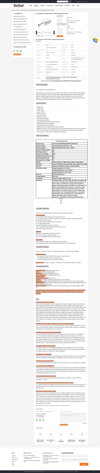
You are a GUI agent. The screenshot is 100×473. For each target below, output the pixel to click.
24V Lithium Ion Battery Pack (19, 32)
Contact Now (59, 36)
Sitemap (13, 464)
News (73, 5)
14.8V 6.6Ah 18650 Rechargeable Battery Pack (32, 461)
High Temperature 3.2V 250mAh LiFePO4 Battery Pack (81, 441)
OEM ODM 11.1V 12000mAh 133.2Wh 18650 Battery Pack (31, 458)
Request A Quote (79, 1)
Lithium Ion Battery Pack (18, 24)
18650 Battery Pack (17, 16)
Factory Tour (50, 5)
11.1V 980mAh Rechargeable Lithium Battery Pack (50, 459)
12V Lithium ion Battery (18, 29)
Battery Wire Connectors (18, 37)
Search (70, 1)
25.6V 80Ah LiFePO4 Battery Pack (43, 405)
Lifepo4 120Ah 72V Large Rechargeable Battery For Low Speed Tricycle (51, 441)
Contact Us (67, 5)
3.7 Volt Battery (16, 26)
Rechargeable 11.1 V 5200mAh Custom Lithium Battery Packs (51, 456)
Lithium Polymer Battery (18, 19)
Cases (77, 5)
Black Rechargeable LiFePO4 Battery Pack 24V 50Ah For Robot (61, 441)
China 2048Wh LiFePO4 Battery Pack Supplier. (37, 471)
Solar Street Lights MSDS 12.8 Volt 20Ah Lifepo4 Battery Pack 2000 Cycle (71, 441)
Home (31, 5)
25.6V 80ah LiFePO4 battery (65, 405)
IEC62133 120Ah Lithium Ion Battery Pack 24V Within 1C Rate (40, 441)
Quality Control (59, 5)
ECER (77, 471)
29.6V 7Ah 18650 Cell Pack (29, 455)
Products (36, 5)
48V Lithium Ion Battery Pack (19, 34)
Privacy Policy (25, 471)
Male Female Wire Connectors (20, 39)
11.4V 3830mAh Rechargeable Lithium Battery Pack (50, 462)
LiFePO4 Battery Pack (24, 10)
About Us (43, 5)
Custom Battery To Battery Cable (20, 42)
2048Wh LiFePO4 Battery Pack (55, 405)
